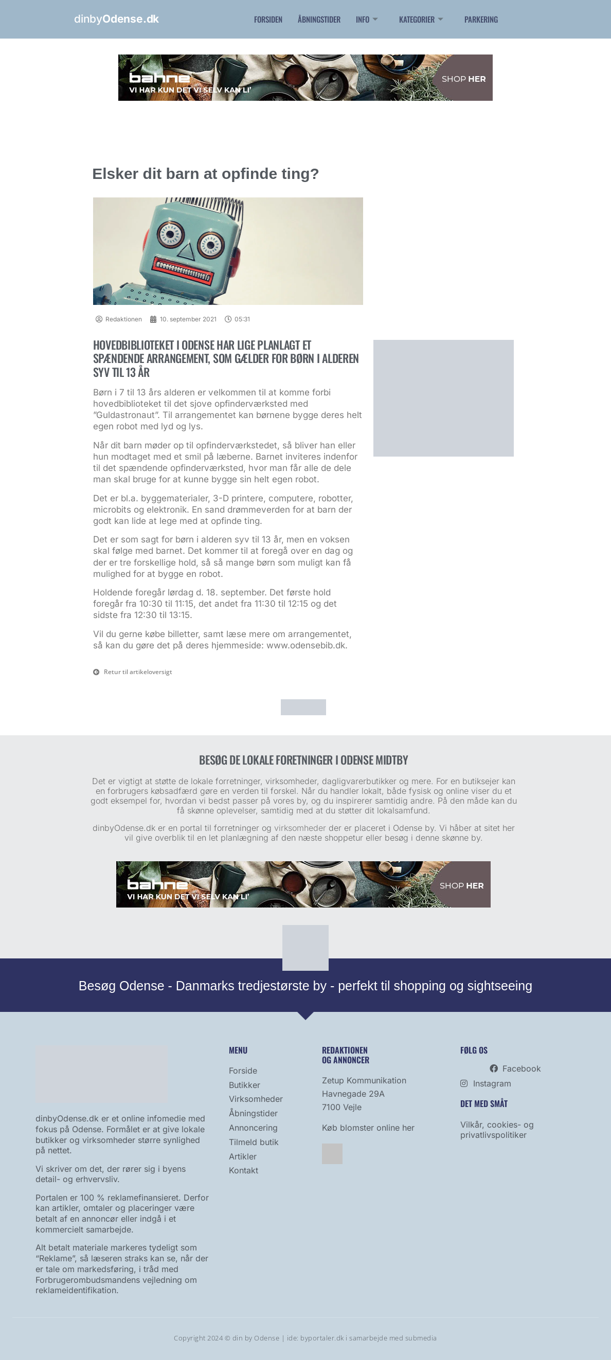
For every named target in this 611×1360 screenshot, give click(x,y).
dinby (116, 18)
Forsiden (268, 19)
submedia (421, 1338)
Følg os (474, 1050)
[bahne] (305, 98)
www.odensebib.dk (305, 645)
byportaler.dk (322, 1338)
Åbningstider (319, 19)
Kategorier (422, 19)
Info (368, 19)
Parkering (481, 19)
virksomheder (300, 828)
